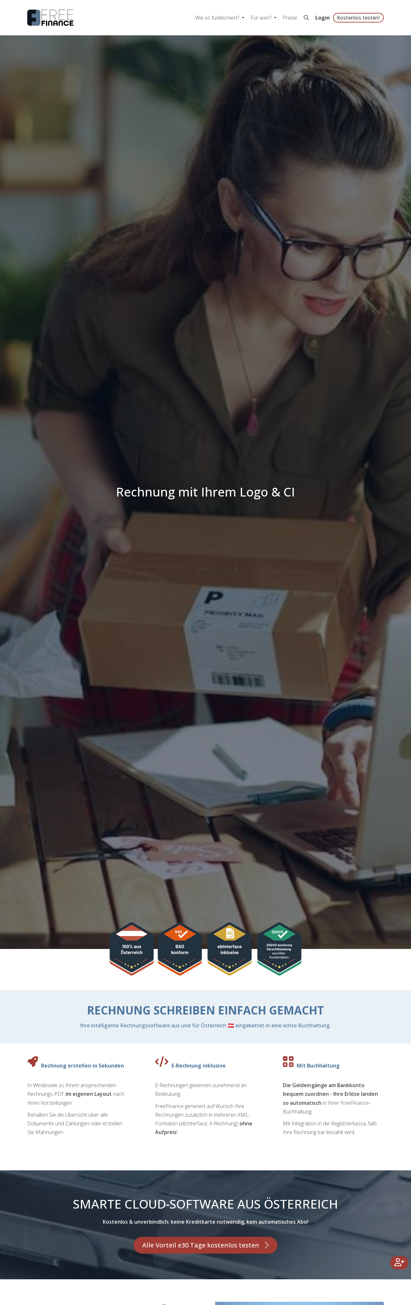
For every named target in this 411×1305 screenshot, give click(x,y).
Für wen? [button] (262, 17)
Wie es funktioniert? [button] (217, 17)
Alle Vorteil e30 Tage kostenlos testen (200, 1245)
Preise (290, 17)
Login (322, 17)
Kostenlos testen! (358, 17)
